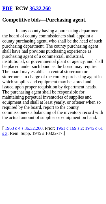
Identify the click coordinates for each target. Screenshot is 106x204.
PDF (7, 8)
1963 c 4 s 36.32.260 (23, 128)
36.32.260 (40, 8)
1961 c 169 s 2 (69, 128)
